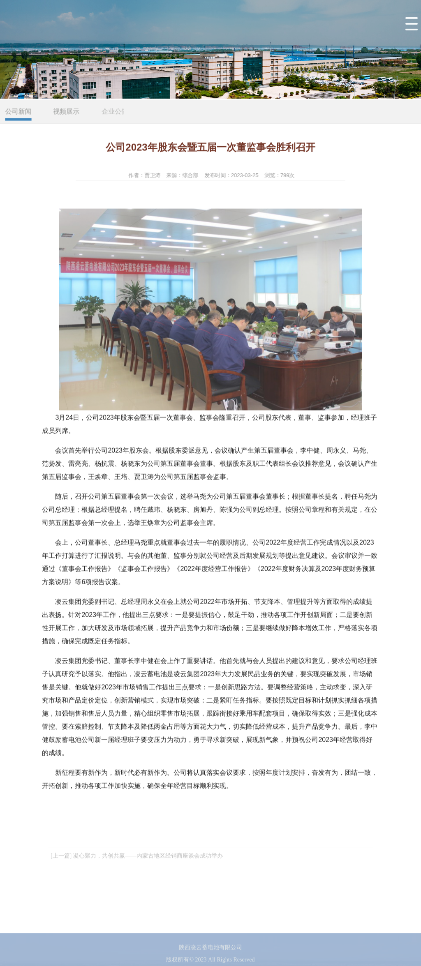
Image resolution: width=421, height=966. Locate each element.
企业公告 (116, 111)
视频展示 (67, 111)
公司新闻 (19, 111)
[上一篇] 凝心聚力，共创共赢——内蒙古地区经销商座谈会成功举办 (137, 858)
